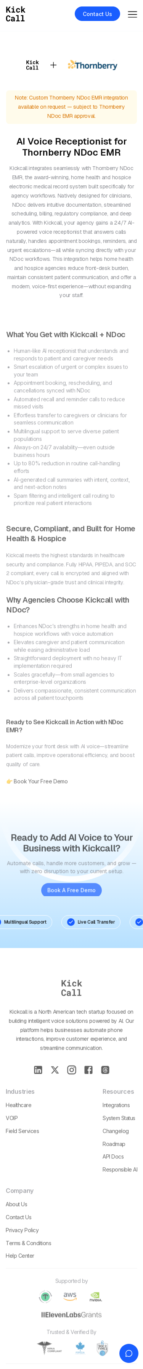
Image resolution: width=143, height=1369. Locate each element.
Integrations (116, 1114)
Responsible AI (120, 1178)
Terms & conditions (28, 1252)
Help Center (20, 1264)
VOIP (12, 1127)
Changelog (116, 1140)
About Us (16, 1213)
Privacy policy (22, 1239)
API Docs (113, 1166)
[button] (132, 13)
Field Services (22, 1140)
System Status (119, 1127)
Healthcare (18, 1114)
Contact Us (18, 1226)
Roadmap (114, 1153)
